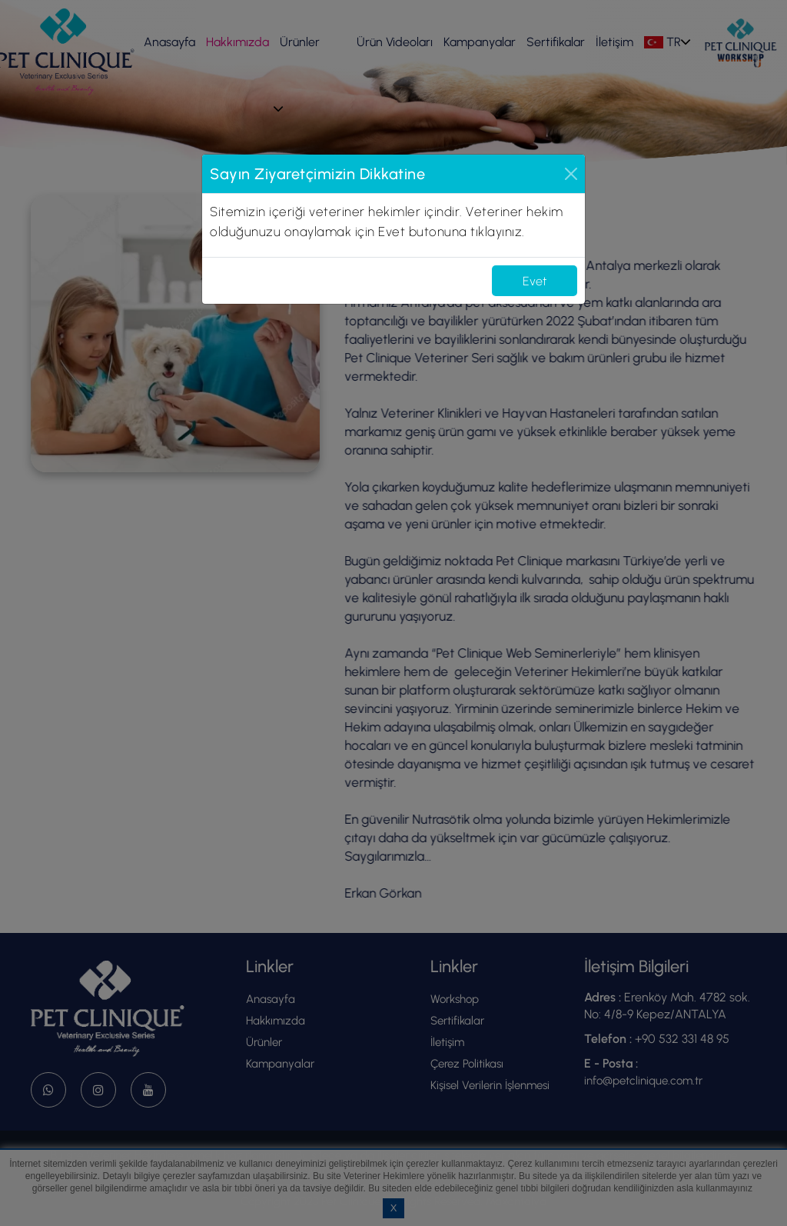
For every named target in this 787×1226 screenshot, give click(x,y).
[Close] (571, 174)
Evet (534, 281)
